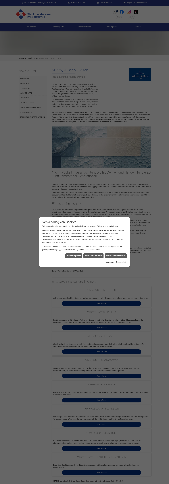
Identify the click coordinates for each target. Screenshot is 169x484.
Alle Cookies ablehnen (93, 197)
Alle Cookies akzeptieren (115, 197)
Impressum (109, 203)
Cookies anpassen (74, 197)
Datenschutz (121, 203)
